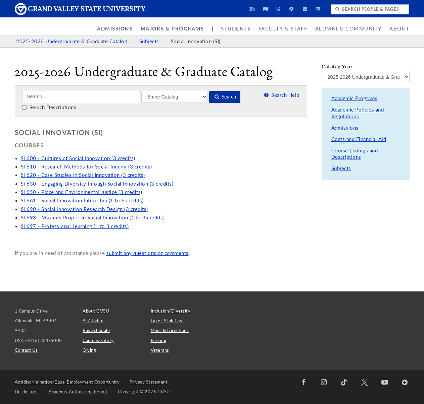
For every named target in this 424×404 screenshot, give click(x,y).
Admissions (115, 28)
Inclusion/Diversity (171, 311)
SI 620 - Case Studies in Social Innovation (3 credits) (83, 175)
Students (235, 28)
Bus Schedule (96, 330)
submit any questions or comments (147, 253)
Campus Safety (98, 340)
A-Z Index (93, 320)
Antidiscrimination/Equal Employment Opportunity (67, 382)
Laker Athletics (166, 320)
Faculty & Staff (283, 28)
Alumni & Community (348, 28)
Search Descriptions (49, 107)
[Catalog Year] (365, 77)
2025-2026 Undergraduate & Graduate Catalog (72, 41)
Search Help (281, 95)
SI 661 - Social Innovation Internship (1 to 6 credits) (82, 200)
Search (225, 96)
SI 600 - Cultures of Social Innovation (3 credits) (78, 158)
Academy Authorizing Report (78, 391)
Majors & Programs (172, 28)
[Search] (81, 97)
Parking (159, 340)
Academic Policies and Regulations (357, 113)
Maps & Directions (170, 330)
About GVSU (96, 311)
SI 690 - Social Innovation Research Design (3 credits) (84, 209)
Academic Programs (354, 98)
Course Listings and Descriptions (354, 154)
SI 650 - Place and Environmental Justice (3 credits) (81, 192)
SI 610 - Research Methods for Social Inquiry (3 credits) (86, 167)
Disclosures (27, 391)
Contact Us (26, 350)
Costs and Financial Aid (358, 139)
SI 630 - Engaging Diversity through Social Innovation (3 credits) (97, 184)
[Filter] (174, 97)
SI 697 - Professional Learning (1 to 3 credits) (75, 226)
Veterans (160, 350)
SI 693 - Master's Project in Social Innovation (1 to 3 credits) (93, 217)
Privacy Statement (149, 382)
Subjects (150, 41)
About (399, 28)
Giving (89, 350)
